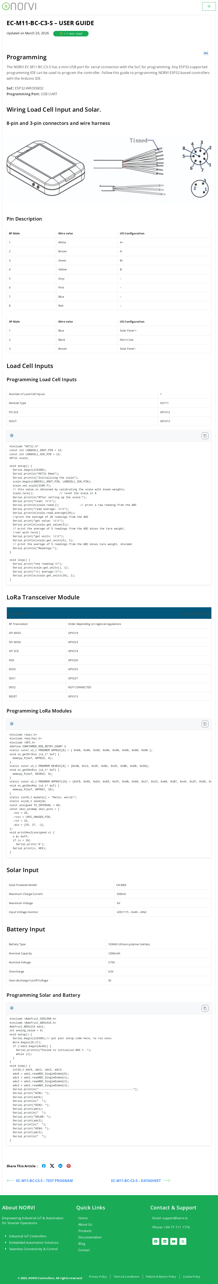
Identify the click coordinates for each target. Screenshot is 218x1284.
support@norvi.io (175, 1218)
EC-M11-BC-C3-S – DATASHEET (140, 1180)
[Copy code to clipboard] (205, 435)
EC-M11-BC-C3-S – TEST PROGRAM (40, 1180)
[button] (209, 6)
